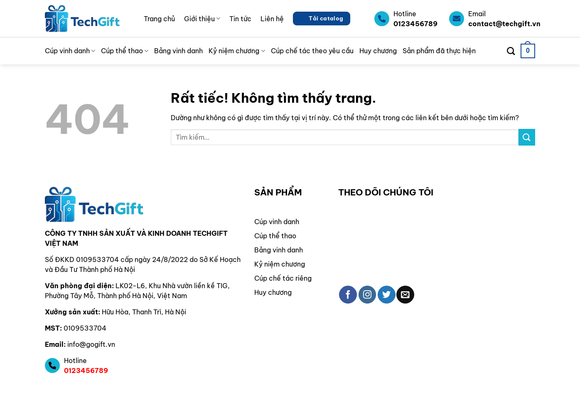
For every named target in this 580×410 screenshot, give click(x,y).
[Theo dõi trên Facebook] (348, 295)
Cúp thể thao (124, 51)
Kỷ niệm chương (237, 51)
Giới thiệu (202, 19)
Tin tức (240, 19)
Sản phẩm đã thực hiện (439, 51)
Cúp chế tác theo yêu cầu (312, 51)
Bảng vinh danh (178, 51)
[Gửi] (527, 137)
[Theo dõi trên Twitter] (387, 295)
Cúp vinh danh (70, 51)
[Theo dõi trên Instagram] (367, 295)
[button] (528, 50)
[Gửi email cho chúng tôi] (405, 295)
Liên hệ (272, 19)
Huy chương (378, 51)
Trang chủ (159, 19)
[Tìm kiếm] (511, 51)
